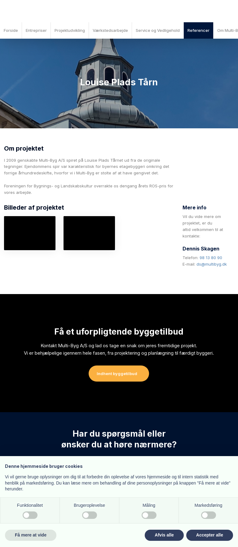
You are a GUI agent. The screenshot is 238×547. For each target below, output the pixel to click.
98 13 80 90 (211, 257)
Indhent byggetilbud (117, 373)
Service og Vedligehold (158, 30)
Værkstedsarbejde (110, 30)
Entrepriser (36, 30)
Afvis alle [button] (164, 534)
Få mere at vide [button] (30, 534)
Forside (11, 30)
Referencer (198, 30)
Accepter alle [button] (209, 534)
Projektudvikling (70, 30)
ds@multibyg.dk (211, 264)
